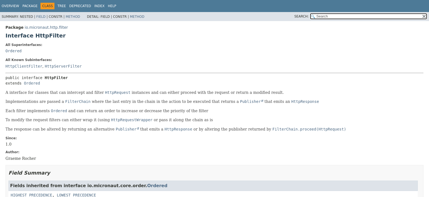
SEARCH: (301, 16)
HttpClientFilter (23, 66)
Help (112, 6)
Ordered (13, 51)
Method (73, 17)
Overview (10, 6)
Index (99, 6)
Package (29, 6)
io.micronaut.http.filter (46, 27)
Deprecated (80, 6)
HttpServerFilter (63, 66)
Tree (61, 6)
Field (40, 17)
